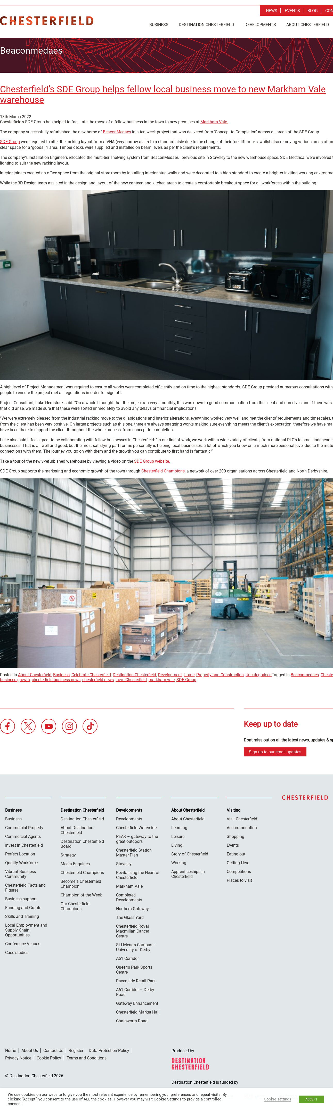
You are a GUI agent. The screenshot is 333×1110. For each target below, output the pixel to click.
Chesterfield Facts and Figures (25, 886)
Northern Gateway (132, 906)
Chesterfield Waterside (136, 825)
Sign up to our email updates (275, 750)
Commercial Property (24, 825)
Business (158, 24)
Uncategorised (259, 673)
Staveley (124, 862)
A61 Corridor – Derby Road (135, 990)
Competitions (239, 869)
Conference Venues (22, 942)
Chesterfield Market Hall (137, 1010)
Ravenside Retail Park (136, 979)
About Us (29, 1048)
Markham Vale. (214, 120)
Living (176, 843)
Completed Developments (129, 896)
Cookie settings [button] (277, 1099)
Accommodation (242, 825)
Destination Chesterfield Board (82, 842)
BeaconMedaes (117, 130)
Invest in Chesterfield (24, 843)
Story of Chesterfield (189, 852)
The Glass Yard (130, 915)
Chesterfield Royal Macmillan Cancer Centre (132, 929)
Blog (312, 10)
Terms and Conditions (87, 1056)
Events (292, 10)
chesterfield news (98, 678)
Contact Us (53, 1048)
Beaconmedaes (305, 673)
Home (189, 673)
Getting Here (238, 861)
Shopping (235, 834)
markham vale (162, 678)
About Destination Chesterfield (77, 828)
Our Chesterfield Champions (75, 904)
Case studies (16, 950)
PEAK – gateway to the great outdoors (137, 837)
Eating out (236, 852)
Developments (260, 24)
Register (76, 1048)
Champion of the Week (81, 893)
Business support (21, 897)
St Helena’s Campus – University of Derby (136, 945)
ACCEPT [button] (311, 1099)
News (271, 10)
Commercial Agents (23, 834)
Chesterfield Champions (82, 870)
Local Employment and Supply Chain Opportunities (26, 928)
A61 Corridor (127, 956)
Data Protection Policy (109, 1048)
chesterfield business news (56, 678)
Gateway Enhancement (137, 1001)
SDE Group (10, 140)
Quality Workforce (21, 861)
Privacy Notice (18, 1056)
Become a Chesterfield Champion (81, 882)
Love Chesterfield (131, 678)
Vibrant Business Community (20, 872)
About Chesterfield (307, 24)
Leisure (177, 834)
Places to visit (239, 878)
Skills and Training (22, 914)
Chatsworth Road (132, 1019)
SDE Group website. (152, 459)
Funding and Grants (23, 905)
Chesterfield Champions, (163, 469)
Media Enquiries (75, 862)
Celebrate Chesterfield (91, 673)
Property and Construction (220, 673)
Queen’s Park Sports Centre (134, 968)
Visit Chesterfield (242, 817)
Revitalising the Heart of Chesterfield (138, 873)
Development (170, 673)
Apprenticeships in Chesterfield (188, 872)
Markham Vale (129, 884)
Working (178, 861)
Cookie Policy (49, 1056)
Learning (179, 825)
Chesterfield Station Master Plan (134, 851)
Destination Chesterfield (46, 20)
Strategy (68, 853)
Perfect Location (20, 852)
